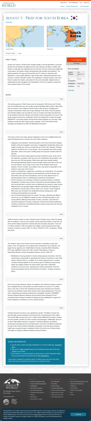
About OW (63, 2)
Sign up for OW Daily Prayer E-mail (79, 381)
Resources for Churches (57, 394)
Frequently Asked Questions (37, 392)
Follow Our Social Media (76, 390)
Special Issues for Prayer (57, 392)
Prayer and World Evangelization (38, 383)
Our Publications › (43, 356)
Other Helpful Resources (57, 397)
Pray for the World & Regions (58, 390)
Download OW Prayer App (77, 383)
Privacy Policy (38, 414)
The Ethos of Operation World (37, 381)
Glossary (32, 394)
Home (63, 6)
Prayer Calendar (55, 386)
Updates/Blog (33, 386)
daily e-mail (24, 349)
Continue (78, 414)
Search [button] (86, 2)
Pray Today (54, 383)
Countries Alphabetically (57, 388)
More (20, 53)
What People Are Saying (36, 399)
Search (72, 394)
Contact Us (73, 386)
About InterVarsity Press (36, 390)
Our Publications (73, 2)
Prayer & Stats (10, 53)
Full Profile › (9, 22)
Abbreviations (33, 397)
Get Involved (84, 6)
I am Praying (76, 60)
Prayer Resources (72, 6)
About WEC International (36, 388)
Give (80, 2)
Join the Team (74, 388)
